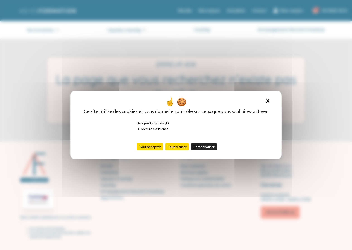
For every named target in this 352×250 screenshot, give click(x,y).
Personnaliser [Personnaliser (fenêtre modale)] (204, 146)
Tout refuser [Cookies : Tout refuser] (177, 146)
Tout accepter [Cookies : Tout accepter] (150, 146)
